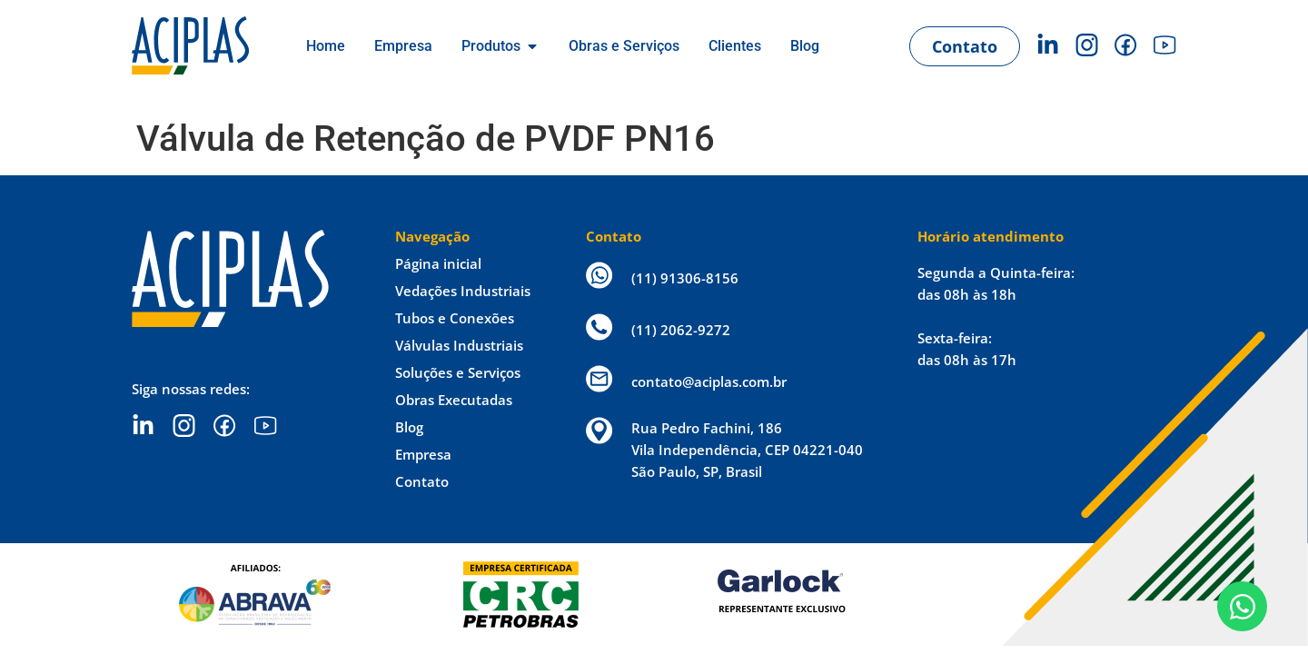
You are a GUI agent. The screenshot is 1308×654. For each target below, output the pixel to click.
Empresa (423, 454)
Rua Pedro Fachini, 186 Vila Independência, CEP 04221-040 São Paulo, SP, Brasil (747, 450)
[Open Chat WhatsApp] (1242, 606)
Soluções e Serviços (457, 372)
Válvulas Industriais (459, 345)
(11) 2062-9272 (680, 330)
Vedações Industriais (462, 291)
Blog (409, 427)
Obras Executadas (453, 400)
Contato (422, 481)
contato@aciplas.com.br (709, 381)
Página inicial (438, 263)
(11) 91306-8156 (684, 278)
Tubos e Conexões (454, 318)
